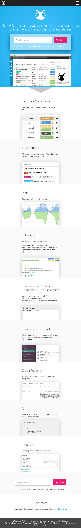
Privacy (67, 523)
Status (73, 523)
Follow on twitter (40, 525)
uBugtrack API (37, 523)
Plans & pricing (10, 523)
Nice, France (62, 509)
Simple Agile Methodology (53, 523)
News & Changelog (24, 523)
